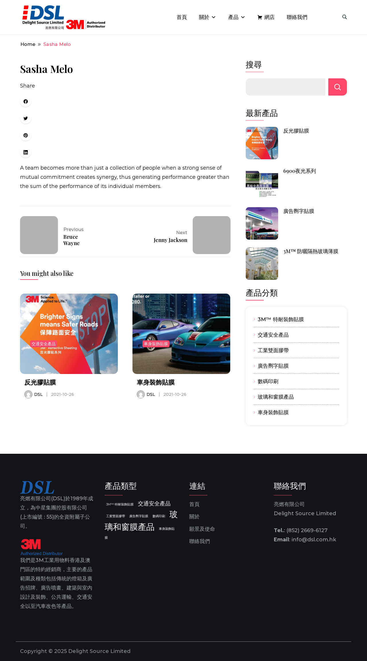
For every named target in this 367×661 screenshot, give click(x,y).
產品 (236, 17)
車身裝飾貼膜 (156, 343)
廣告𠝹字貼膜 (298, 211)
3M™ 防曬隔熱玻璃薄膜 (310, 251)
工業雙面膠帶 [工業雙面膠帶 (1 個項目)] (115, 516)
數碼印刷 (268, 381)
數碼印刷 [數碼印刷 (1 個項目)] (159, 516)
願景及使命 (202, 529)
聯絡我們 (297, 17)
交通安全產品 (44, 343)
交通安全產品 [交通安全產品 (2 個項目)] (154, 503)
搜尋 (254, 64)
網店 (269, 17)
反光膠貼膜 (40, 382)
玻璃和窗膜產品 (276, 397)
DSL (38, 394)
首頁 (182, 17)
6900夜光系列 (299, 170)
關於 (207, 17)
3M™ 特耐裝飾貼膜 (281, 319)
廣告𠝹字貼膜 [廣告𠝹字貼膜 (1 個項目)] (138, 516)
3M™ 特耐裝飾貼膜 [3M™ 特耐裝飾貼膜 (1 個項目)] (120, 504)
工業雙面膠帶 (273, 350)
